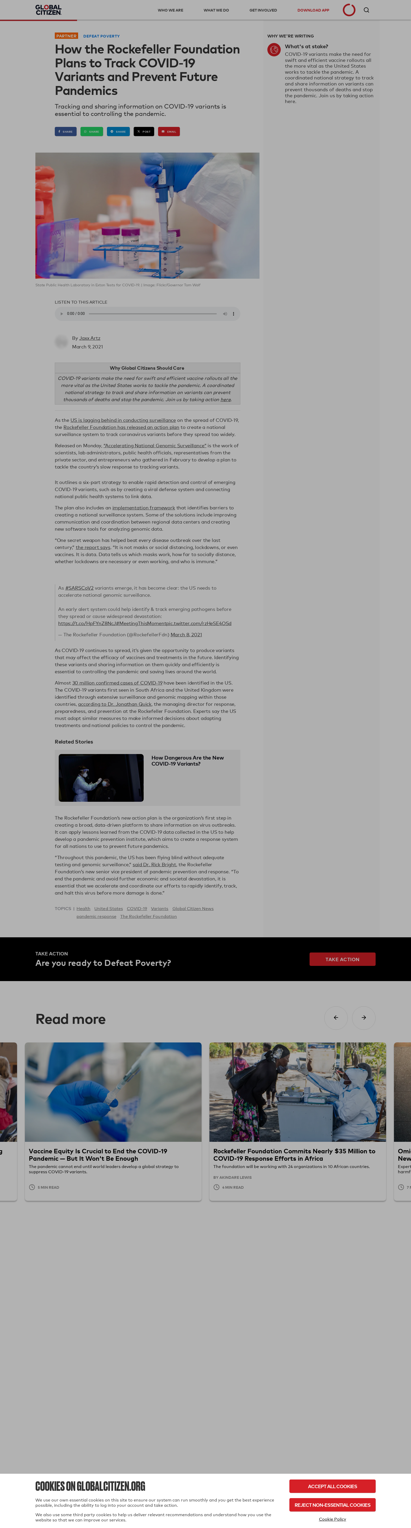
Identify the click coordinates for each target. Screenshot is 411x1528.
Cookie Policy (332, 1519)
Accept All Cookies (332, 1486)
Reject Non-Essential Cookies (332, 1505)
